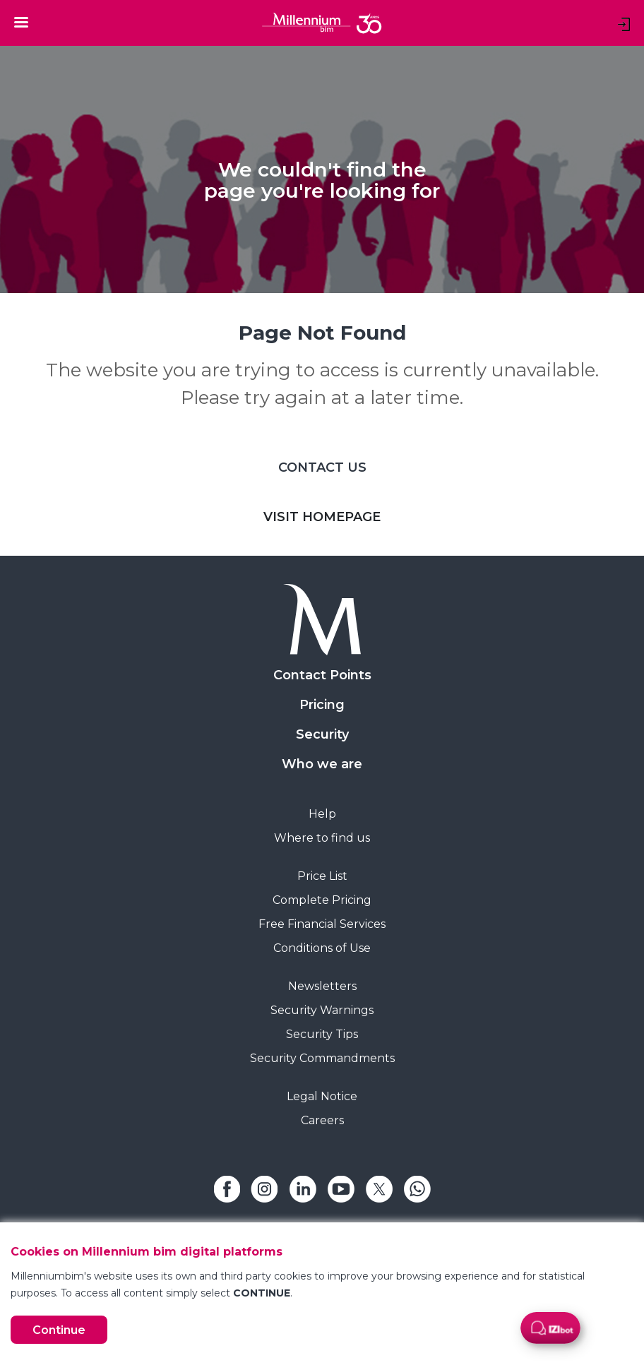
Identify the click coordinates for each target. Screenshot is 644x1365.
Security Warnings (322, 1010)
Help (322, 814)
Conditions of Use (322, 948)
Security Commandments (322, 1058)
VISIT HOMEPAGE (322, 517)
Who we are (322, 764)
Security (322, 734)
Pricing (322, 705)
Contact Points (322, 675)
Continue (58, 1330)
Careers (322, 1120)
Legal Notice (322, 1096)
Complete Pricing (322, 900)
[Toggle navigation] (21, 22)
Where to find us (322, 838)
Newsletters (322, 986)
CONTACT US (322, 467)
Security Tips (322, 1034)
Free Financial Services (322, 924)
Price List (322, 876)
